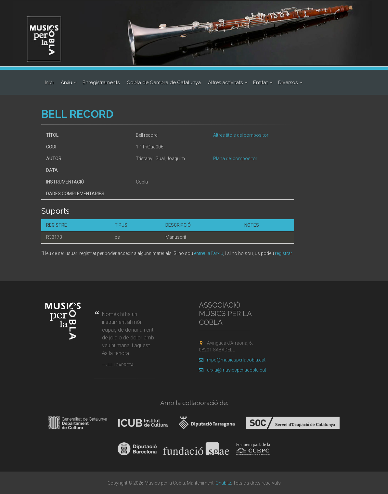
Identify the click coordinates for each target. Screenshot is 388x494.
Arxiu (66, 82)
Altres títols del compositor (240, 135)
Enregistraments (101, 82)
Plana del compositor (235, 158)
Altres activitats (225, 82)
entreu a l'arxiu (208, 253)
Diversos (288, 82)
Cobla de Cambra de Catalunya (164, 82)
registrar (283, 253)
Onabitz (223, 483)
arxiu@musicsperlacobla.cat (232, 370)
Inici (49, 82)
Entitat (260, 82)
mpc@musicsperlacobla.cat (232, 359)
